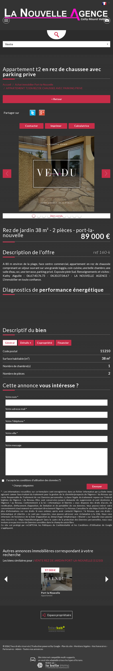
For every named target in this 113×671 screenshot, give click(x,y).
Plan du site (67, 646)
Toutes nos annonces (33, 649)
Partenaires (8, 649)
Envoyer (97, 486)
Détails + (25, 342)
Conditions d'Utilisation (89, 525)
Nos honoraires (99, 646)
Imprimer (56, 125)
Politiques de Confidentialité (56, 525)
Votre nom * (11, 397)
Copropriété (44, 342)
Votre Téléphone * (15, 421)
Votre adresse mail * (16, 409)
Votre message (13, 445)
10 (79, 215)
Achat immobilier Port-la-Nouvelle (34, 84)
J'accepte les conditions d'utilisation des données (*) (33, 480)
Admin (18, 649)
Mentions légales (82, 646)
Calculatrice (81, 125)
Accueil (7, 84)
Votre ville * (11, 433)
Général (10, 342)
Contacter (31, 125)
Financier (63, 342)
